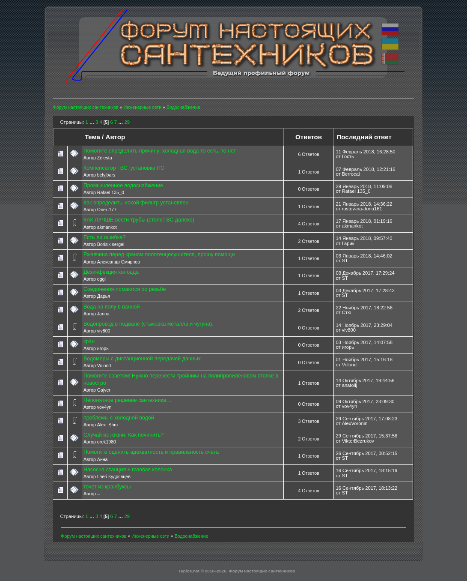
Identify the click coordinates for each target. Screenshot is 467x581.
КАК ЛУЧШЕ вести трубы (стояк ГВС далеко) (138, 220)
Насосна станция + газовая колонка (127, 470)
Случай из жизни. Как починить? (123, 435)
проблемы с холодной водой (118, 418)
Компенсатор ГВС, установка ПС (123, 168)
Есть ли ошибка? (104, 237)
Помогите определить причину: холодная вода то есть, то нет (159, 151)
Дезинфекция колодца (111, 272)
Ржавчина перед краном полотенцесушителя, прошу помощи (159, 255)
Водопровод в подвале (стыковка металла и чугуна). (148, 324)
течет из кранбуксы (107, 487)
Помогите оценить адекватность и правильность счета (151, 452)
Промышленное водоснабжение (123, 186)
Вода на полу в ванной (111, 307)
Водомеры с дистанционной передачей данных (142, 359)
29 (127, 122)
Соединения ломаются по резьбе (124, 289)
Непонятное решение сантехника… (127, 400)
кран (89, 341)
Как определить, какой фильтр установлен (135, 203)
